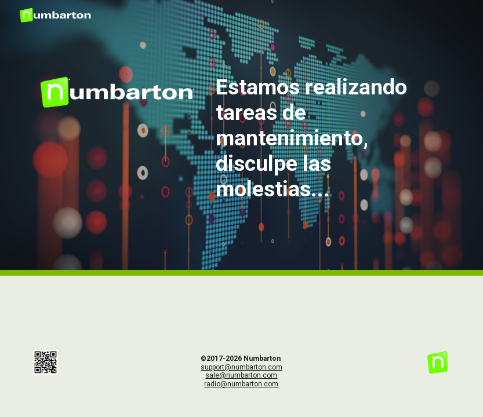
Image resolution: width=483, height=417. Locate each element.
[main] (330, 138)
